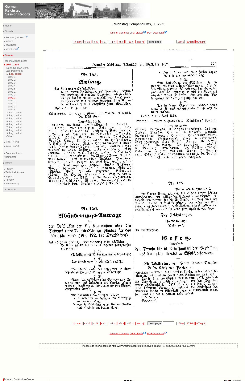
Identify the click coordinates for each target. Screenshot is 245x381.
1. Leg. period (14, 73)
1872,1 (11, 91)
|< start (77, 41)
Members (12, 49)
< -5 (96, 41)
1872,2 (11, 94)
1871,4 (11, 85)
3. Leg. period (14, 115)
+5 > (120, 41)
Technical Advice (14, 172)
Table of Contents (119, 32)
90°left (190, 41)
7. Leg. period (14, 127)
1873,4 (11, 109)
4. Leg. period (14, 118)
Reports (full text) (16, 37)
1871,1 (11, 76)
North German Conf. (17, 67)
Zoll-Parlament (14, 70)
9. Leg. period (14, 133)
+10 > (130, 41)
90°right (201, 41)
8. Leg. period (14, 130)
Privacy (9, 179)
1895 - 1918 (12, 142)
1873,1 (11, 100)
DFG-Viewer (138, 32)
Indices (9, 41)
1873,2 (11, 103)
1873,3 (11, 106)
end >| (140, 41)
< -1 (104, 41)
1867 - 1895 (12, 64)
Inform (8, 163)
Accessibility (12, 183)
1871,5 (11, 88)
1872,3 (11, 97)
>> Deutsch (9, 189)
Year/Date (10, 44)
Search (8, 31)
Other (9, 136)
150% (180, 41)
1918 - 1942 (12, 145)
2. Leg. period (14, 112)
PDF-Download (157, 32)
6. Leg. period (14, 124)
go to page (155, 41)
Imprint (9, 176)
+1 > (112, 41)
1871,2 (11, 79)
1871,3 (11, 82)
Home (7, 25)
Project (9, 168)
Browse (8, 55)
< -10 (87, 41)
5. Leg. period (14, 121)
